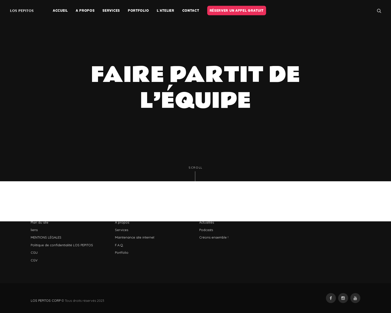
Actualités (206, 222)
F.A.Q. (119, 245)
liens (34, 230)
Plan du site (39, 222)
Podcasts (206, 230)
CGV (34, 260)
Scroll (195, 173)
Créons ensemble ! (213, 237)
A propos (122, 222)
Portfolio (121, 252)
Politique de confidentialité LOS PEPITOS (62, 245)
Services (121, 230)
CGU (34, 252)
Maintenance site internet (134, 237)
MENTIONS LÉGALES (46, 237)
